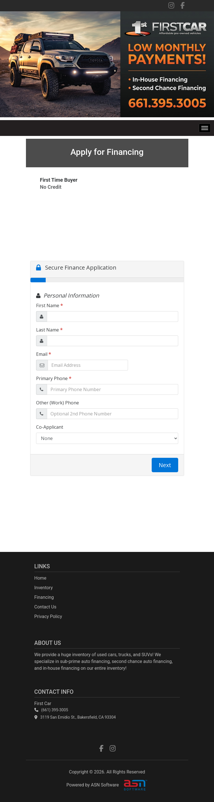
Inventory (43, 587)
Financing (44, 597)
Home (40, 578)
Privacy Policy (48, 616)
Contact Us (45, 607)
